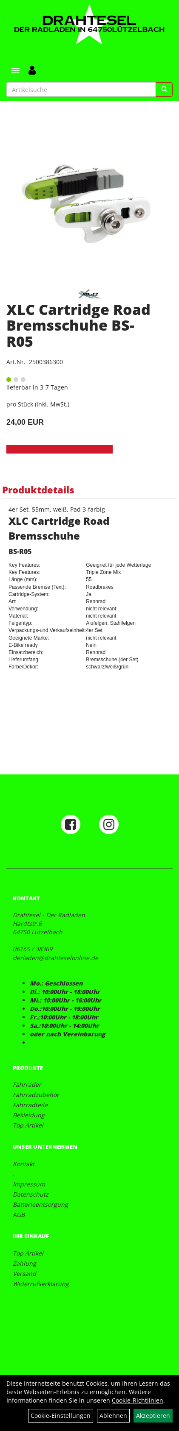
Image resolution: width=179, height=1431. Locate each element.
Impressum (29, 1184)
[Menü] (15, 71)
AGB (19, 1215)
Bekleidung (29, 1115)
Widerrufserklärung (41, 1284)
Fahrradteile (30, 1105)
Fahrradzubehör (36, 1095)
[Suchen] (164, 89)
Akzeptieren (153, 1416)
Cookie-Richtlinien (137, 1400)
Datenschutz (30, 1194)
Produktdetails (38, 489)
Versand (24, 1274)
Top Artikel (28, 1125)
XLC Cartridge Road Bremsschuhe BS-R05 (78, 325)
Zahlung (24, 1263)
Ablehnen (113, 1416)
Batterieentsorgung (40, 1204)
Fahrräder (27, 1084)
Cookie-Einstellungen (61, 1416)
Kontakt (23, 1164)
